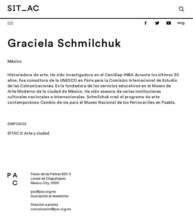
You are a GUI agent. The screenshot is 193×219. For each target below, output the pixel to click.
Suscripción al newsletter (50, 196)
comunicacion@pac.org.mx (51, 209)
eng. (181, 23)
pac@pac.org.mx (43, 191)
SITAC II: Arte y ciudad (28, 133)
